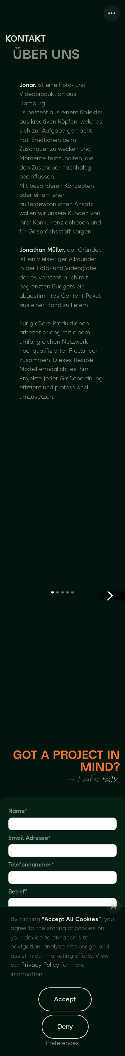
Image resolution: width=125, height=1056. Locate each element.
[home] (6, 13)
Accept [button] (65, 999)
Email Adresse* (29, 838)
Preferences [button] (62, 1043)
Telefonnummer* (31, 864)
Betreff (17, 891)
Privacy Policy (40, 964)
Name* (17, 811)
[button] (113, 906)
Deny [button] (65, 1026)
